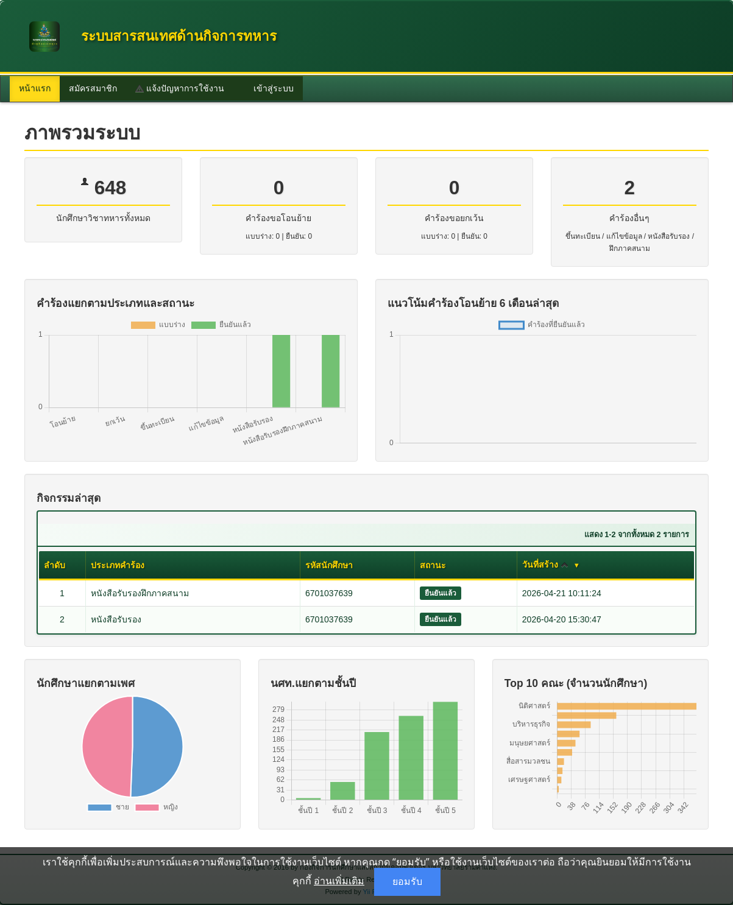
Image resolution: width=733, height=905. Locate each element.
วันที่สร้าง (545, 564)
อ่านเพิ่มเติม (339, 880)
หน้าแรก (35, 88)
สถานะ (433, 565)
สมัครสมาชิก (93, 88)
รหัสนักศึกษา (329, 565)
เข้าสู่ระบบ (268, 88)
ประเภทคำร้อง (117, 565)
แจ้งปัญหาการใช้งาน (179, 88)
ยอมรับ (407, 881)
